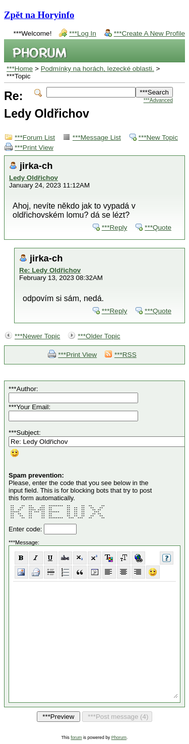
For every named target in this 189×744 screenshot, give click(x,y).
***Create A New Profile (149, 33)
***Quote (158, 227)
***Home (20, 68)
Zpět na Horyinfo (39, 15)
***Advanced (158, 100)
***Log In (82, 33)
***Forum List (35, 137)
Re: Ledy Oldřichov (50, 270)
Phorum (119, 737)
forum (76, 737)
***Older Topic (99, 336)
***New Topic (158, 137)
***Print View (34, 147)
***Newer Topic (37, 336)
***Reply (115, 227)
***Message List (97, 137)
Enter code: (26, 529)
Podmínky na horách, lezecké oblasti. (97, 68)
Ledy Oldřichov (33, 177)
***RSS (125, 354)
